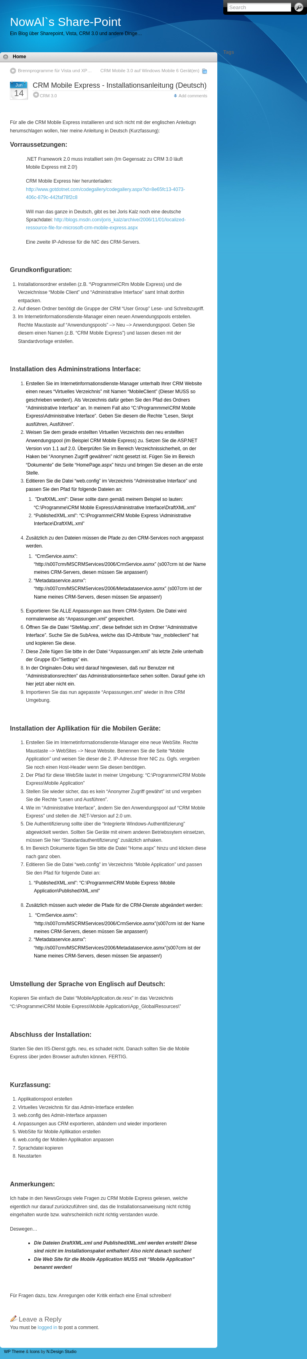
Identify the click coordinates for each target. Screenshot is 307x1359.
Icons (35, 1351)
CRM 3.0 (48, 95)
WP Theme (14, 1351)
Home (19, 56)
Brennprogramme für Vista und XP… (55, 70)
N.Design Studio (61, 1351)
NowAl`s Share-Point (65, 21)
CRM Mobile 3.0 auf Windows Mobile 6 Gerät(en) (149, 70)
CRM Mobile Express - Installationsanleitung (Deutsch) (120, 85)
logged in (47, 1327)
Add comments (193, 95)
